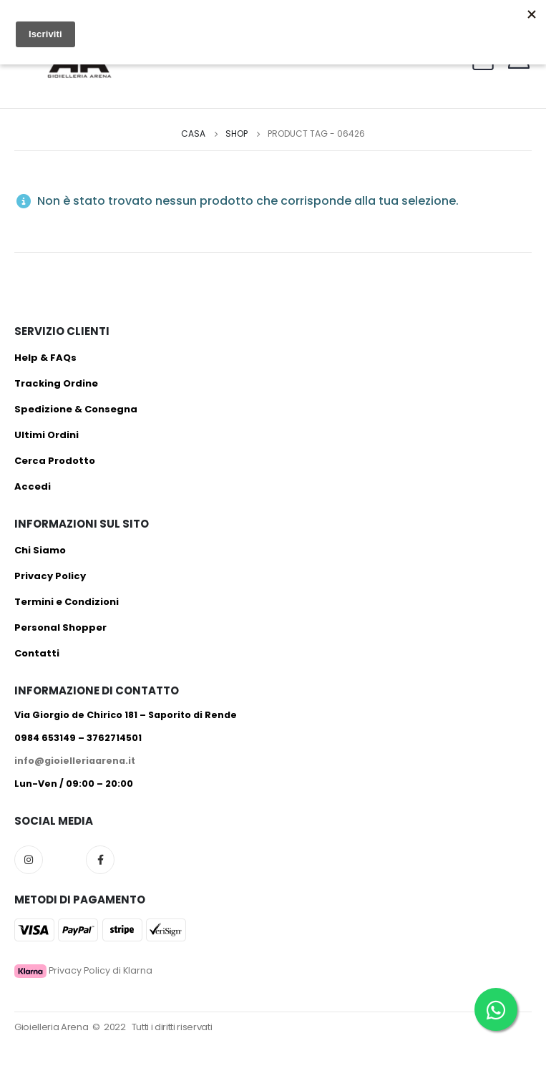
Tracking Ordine (56, 383)
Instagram (28, 859)
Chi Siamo (40, 550)
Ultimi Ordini (46, 435)
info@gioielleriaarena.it (74, 761)
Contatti (36, 653)
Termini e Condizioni (66, 602)
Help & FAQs (45, 357)
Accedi (32, 486)
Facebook (100, 859)
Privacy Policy (50, 576)
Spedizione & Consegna (75, 409)
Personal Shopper (60, 627)
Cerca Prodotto (54, 460)
